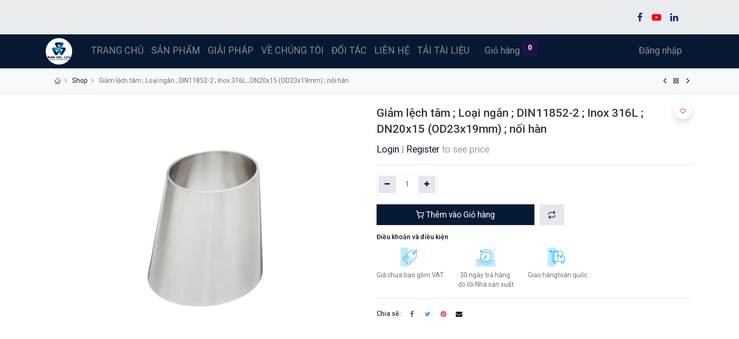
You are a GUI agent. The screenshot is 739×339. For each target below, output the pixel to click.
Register (423, 149)
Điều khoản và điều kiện (412, 237)
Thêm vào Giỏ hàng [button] (455, 214)
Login (388, 149)
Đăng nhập (659, 50)
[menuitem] (118, 50)
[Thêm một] (427, 184)
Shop (80, 80)
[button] (552, 214)
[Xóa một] (387, 184)
